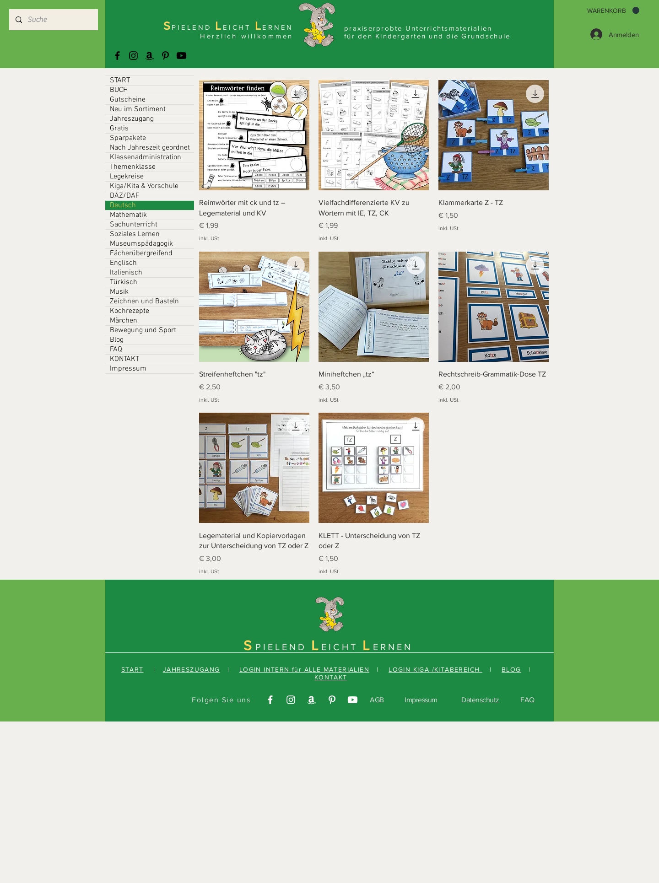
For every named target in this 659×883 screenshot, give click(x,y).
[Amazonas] (149, 55)
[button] (613, 10)
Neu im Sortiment (138, 109)
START (120, 80)
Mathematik (128, 215)
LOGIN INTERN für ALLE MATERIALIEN (304, 669)
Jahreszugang (132, 119)
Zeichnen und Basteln (144, 301)
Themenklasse (133, 167)
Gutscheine (128, 99)
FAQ (116, 349)
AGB (377, 700)
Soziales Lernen (135, 234)
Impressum (128, 368)
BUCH (119, 90)
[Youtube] (181, 55)
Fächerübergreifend (141, 253)
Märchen (123, 320)
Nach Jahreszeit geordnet (150, 147)
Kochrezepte (129, 311)
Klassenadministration (145, 157)
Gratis (119, 128)
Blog (117, 340)
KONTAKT (124, 359)
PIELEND (283, 647)
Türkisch (123, 282)
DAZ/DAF (125, 195)
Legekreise (127, 176)
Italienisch (126, 272)
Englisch (123, 263)
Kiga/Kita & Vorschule (144, 186)
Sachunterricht (133, 224)
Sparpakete (128, 138)
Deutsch (123, 205)
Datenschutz (480, 700)
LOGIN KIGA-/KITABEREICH (435, 669)
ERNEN (393, 647)
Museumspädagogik (141, 243)
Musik (119, 291)
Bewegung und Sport (143, 330)
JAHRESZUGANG (191, 669)
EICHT (341, 647)
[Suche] (53, 19)
